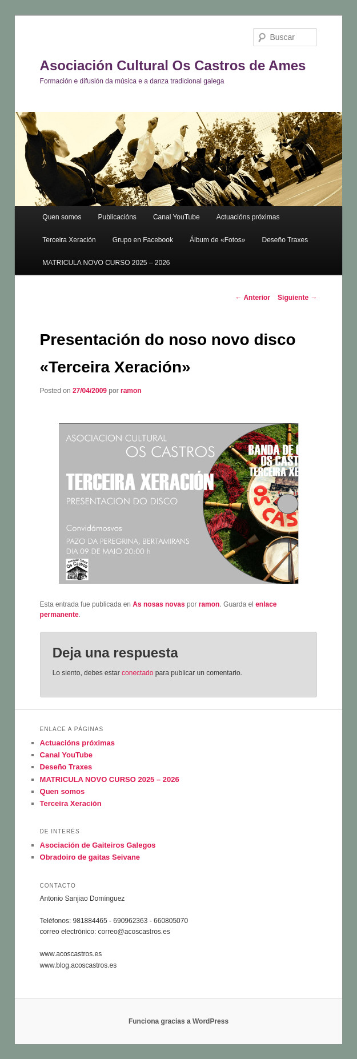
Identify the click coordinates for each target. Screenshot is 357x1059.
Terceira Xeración (68, 240)
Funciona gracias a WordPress (178, 1021)
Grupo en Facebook (143, 240)
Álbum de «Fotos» (217, 240)
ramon (131, 391)
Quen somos (61, 217)
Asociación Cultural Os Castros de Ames (173, 65)
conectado (137, 673)
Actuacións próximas (248, 217)
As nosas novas (158, 604)
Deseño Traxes (285, 240)
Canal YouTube (176, 217)
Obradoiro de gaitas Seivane (90, 857)
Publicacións (117, 217)
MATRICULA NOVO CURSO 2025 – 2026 (106, 263)
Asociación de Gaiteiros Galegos (98, 845)
